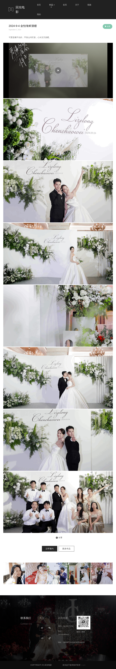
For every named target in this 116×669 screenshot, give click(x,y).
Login (83, 665)
